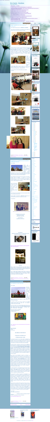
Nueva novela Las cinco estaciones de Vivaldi (35, 199)
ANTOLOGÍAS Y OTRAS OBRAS (30, 21)
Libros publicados (34, 191)
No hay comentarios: (21, 277)
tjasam (26, 420)
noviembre (35, 132)
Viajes (33, 218)
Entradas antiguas (27, 404)
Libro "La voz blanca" (34, 189)
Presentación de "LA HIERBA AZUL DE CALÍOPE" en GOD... (35, 147)
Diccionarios (33, 173)
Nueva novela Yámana (34, 201)
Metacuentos (33, 192)
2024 (33, 125)
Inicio (21, 404)
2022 (33, 127)
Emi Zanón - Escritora (17, 3)
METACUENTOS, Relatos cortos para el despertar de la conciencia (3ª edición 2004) (21, 13)
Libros (33, 190)
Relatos (33, 211)
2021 (33, 128)
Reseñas (33, 213)
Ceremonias (33, 165)
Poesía (33, 204)
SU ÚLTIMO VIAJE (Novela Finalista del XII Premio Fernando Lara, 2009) (19, 12)
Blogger (32, 420)
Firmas (33, 182)
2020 (33, 129)
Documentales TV (34, 174)
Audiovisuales (14, 278)
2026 (33, 123)
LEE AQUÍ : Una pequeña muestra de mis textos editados (18, 21)
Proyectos (33, 209)
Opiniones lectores (34, 202)
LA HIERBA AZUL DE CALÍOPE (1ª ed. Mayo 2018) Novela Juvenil (18, 17)
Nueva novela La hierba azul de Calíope (24, 278)
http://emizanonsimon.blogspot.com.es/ (16, 396)
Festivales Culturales (34, 181)
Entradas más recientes (14, 404)
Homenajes (33, 183)
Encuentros (33, 175)
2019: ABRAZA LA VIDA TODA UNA (17, 283)
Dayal (33, 172)
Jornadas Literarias (34, 184)
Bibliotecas (33, 164)
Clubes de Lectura (18, 278)
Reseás (33, 212)
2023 (33, 126)
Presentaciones (14, 156)
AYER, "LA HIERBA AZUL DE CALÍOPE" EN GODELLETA (35, 144)
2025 (33, 124)
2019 (33, 130)
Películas (33, 203)
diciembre (35, 131)
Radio (33, 210)
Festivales (33, 180)
